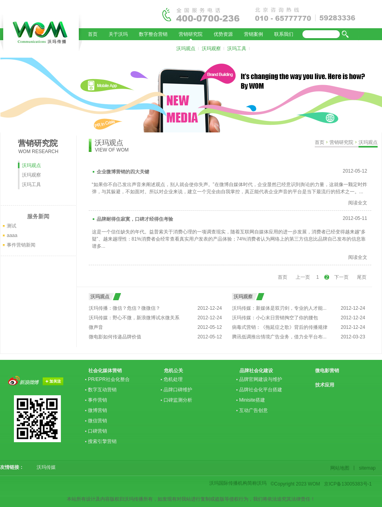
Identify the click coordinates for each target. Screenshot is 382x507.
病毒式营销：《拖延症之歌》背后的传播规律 (279, 327)
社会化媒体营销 (105, 370)
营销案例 (253, 34)
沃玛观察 (211, 48)
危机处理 (173, 379)
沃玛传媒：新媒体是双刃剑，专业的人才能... (279, 308)
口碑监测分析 (178, 400)
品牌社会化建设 (256, 370)
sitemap (366, 468)
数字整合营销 (153, 34)
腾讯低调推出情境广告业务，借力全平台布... (279, 337)
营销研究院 (191, 34)
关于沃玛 (118, 34)
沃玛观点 (185, 48)
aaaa (12, 235)
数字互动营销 (102, 389)
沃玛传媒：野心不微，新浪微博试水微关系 (134, 318)
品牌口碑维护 (178, 389)
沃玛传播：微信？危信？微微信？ (124, 308)
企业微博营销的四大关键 (123, 172)
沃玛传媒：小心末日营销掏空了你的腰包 (275, 318)
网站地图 (341, 468)
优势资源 (223, 34)
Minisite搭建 (252, 400)
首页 (92, 34)
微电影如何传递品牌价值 (115, 337)
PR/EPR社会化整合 (109, 379)
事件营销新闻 (21, 245)
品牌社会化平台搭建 (260, 389)
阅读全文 (357, 203)
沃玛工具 (236, 48)
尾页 (361, 277)
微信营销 (97, 420)
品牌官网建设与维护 (260, 379)
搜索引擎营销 (102, 441)
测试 (11, 226)
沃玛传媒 (44, 467)
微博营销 (97, 410)
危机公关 (173, 370)
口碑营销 (97, 431)
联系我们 (283, 34)
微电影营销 (327, 370)
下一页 (341, 277)
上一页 (303, 277)
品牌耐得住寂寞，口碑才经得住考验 (135, 219)
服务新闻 (38, 216)
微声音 (96, 327)
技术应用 (324, 385)
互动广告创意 (253, 410)
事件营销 (97, 400)
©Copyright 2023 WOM (295, 484)
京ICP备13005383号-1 (348, 484)
